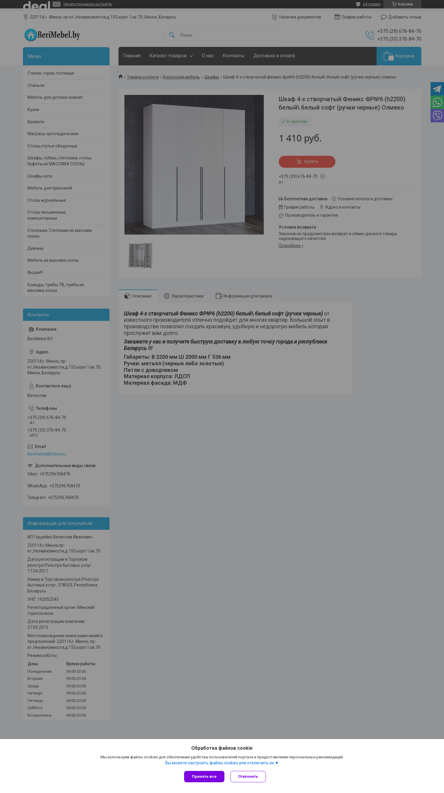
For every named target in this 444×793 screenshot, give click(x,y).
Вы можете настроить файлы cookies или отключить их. (220, 762)
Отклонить (248, 776)
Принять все (204, 776)
